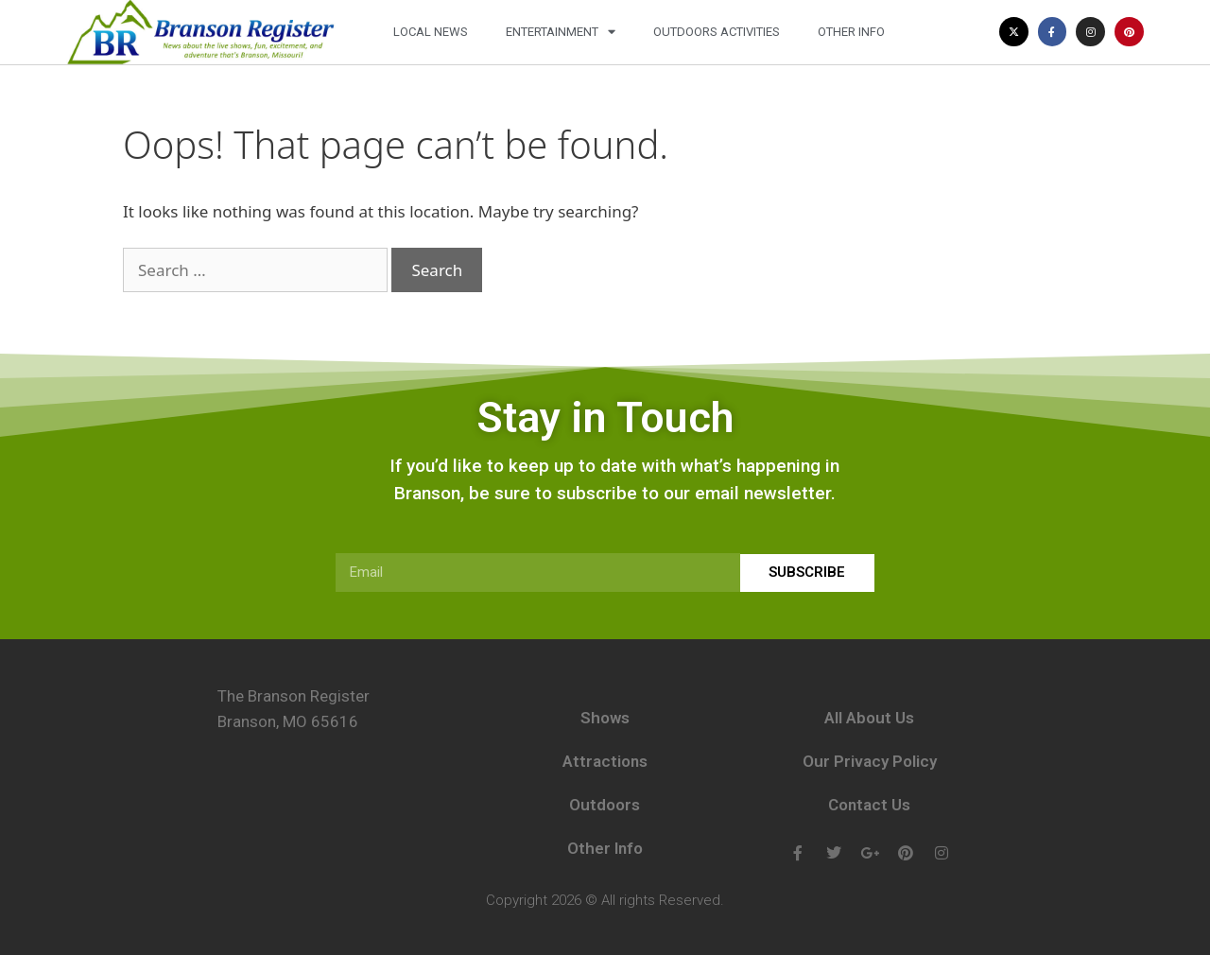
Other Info (851, 32)
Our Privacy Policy (870, 761)
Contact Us (869, 804)
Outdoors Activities (716, 32)
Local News (430, 32)
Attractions (605, 761)
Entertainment (560, 31)
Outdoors (604, 804)
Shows (605, 717)
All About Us (869, 717)
